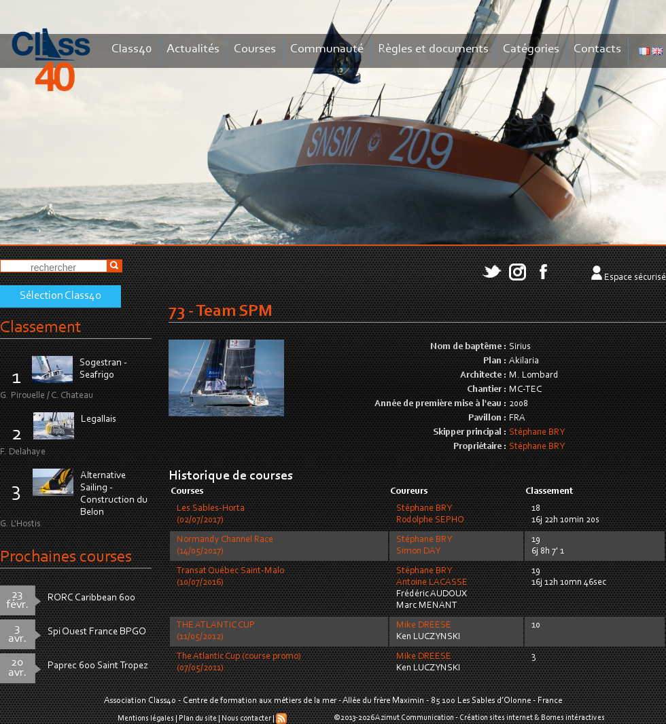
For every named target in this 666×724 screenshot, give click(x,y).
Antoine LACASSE (432, 582)
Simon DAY (418, 551)
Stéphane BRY (537, 432)
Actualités (193, 49)
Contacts (597, 49)
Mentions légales (146, 718)
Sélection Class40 (60, 296)
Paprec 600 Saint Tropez (98, 666)
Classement (41, 327)
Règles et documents (433, 49)
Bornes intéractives (573, 718)
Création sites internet (496, 718)
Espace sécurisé (635, 278)
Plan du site (198, 718)
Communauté (327, 49)
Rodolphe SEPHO (430, 520)
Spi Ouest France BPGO (97, 632)
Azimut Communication (414, 718)
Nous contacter (246, 718)
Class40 (131, 49)
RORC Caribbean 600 (91, 598)
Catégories (531, 49)
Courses (255, 49)
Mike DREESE (423, 625)
